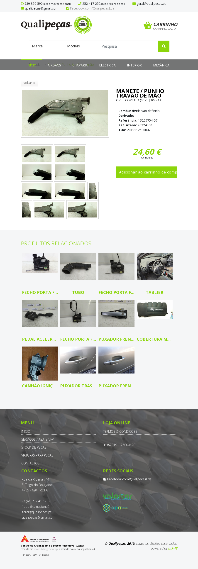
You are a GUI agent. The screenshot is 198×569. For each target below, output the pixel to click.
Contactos (30, 463)
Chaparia (80, 65)
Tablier (154, 292)
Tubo (78, 292)
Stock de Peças (33, 447)
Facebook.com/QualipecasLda (90, 8)
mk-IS (172, 548)
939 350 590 (33, 3)
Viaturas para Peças (37, 455)
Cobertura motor (155, 339)
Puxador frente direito (116, 385)
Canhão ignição (40, 385)
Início (31, 65)
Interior (134, 65)
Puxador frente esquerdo (116, 339)
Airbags (54, 65)
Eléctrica (107, 65)
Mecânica (161, 65)
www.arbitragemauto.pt (46, 549)
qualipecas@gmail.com (39, 517)
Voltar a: (29, 83)
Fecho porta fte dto (40, 292)
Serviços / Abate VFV (37, 439)
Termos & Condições (120, 431)
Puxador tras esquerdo (78, 385)
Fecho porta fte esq (78, 339)
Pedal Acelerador (40, 339)
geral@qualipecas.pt (36, 512)
